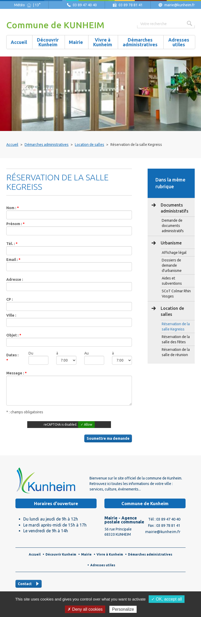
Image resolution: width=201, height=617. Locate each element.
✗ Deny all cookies (85, 609)
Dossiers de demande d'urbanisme (172, 265)
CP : (9, 299)
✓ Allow (86, 424)
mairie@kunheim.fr (179, 5)
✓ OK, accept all (166, 599)
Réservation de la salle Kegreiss (176, 326)
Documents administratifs (174, 208)
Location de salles (89, 144)
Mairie (86, 554)
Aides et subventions (172, 280)
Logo (45, 480)
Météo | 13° (27, 5)
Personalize (123, 609)
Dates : (12, 355)
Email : (12, 260)
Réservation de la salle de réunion (176, 352)
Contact (25, 584)
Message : (15, 373)
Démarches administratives (47, 144)
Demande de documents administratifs (173, 225)
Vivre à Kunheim (110, 554)
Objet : (12, 335)
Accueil (12, 144)
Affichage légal (174, 252)
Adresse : (14, 279)
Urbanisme (171, 243)
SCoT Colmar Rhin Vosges (176, 293)
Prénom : (14, 224)
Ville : (11, 315)
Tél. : (11, 244)
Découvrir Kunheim (61, 554)
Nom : (11, 208)
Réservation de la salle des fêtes (176, 339)
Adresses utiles (102, 565)
